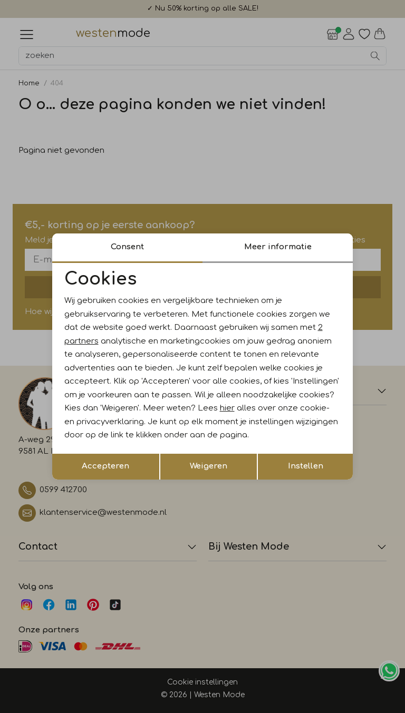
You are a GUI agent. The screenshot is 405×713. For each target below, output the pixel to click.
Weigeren (208, 466)
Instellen (305, 466)
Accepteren (105, 466)
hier (227, 408)
